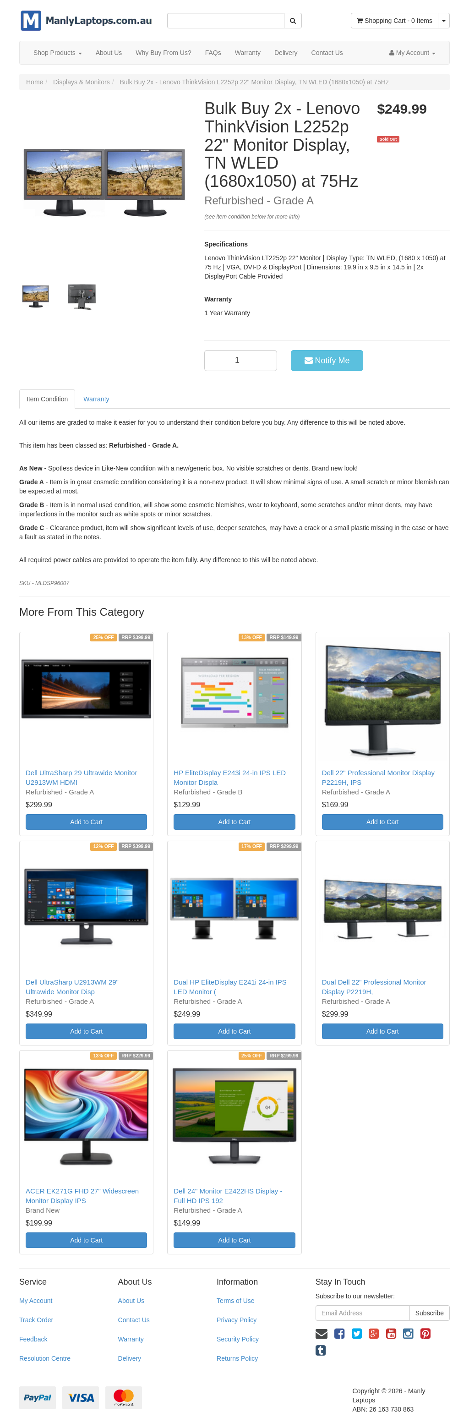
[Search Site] (293, 20)
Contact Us (327, 52)
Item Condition (47, 399)
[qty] (240, 360)
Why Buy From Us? (163, 52)
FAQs (213, 52)
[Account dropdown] (412, 52)
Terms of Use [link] (235, 1300)
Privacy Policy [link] (236, 1320)
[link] (339, 1334)
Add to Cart (86, 822)
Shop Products (57, 52)
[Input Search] (225, 20)
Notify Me (327, 360)
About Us (109, 52)
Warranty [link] (131, 1339)
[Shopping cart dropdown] (444, 20)
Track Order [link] (36, 1320)
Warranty (248, 52)
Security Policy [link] (238, 1339)
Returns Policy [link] (237, 1358)
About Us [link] (131, 1300)
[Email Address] (363, 1313)
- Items (394, 20)
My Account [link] (35, 1300)
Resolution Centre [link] (45, 1358)
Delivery (286, 52)
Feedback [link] (33, 1339)
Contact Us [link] (134, 1320)
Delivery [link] (130, 1358)
